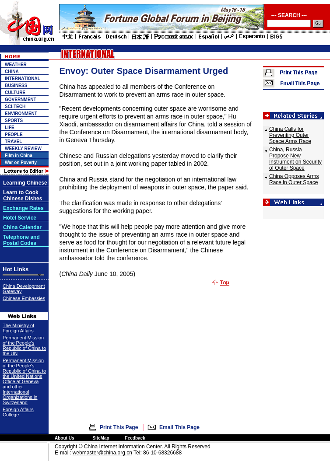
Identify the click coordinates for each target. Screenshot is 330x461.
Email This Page (179, 427)
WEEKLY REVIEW (23, 148)
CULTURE (15, 92)
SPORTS (14, 120)
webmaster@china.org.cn (102, 453)
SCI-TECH (15, 106)
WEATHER (16, 64)
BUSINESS (16, 85)
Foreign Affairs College (18, 412)
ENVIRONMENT (21, 113)
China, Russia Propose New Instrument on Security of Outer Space (295, 159)
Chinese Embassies (24, 298)
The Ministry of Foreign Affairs (18, 328)
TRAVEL (13, 141)
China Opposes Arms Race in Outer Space (294, 179)
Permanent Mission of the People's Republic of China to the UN (24, 345)
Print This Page (119, 427)
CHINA (12, 71)
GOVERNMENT (20, 99)
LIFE (9, 127)
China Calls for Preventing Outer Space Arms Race (290, 135)
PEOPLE (14, 134)
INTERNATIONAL (22, 78)
